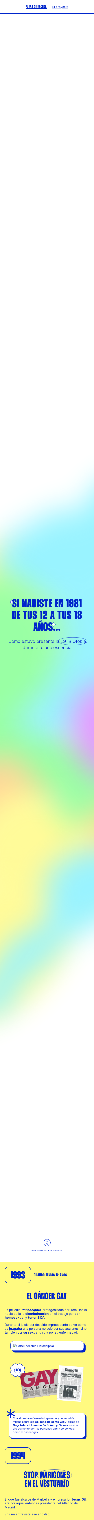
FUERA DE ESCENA (36, 7)
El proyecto (60, 7)
